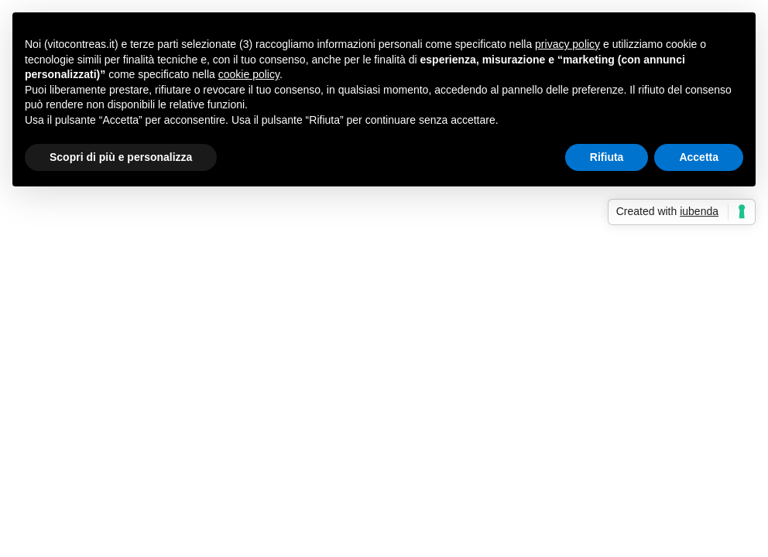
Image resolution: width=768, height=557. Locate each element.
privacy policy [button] (567, 44)
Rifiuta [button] (607, 157)
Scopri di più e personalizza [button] (121, 157)
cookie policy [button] (248, 74)
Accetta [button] (698, 157)
